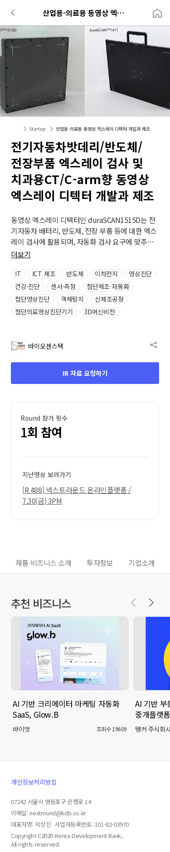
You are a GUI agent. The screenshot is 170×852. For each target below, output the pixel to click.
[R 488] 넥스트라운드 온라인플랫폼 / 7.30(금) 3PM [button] (76, 495)
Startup (37, 128)
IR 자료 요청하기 (85, 373)
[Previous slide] (134, 603)
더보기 (21, 254)
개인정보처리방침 (34, 781)
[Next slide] (151, 603)
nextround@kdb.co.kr (57, 813)
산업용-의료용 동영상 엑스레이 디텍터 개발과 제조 (103, 128)
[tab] (43, 563)
